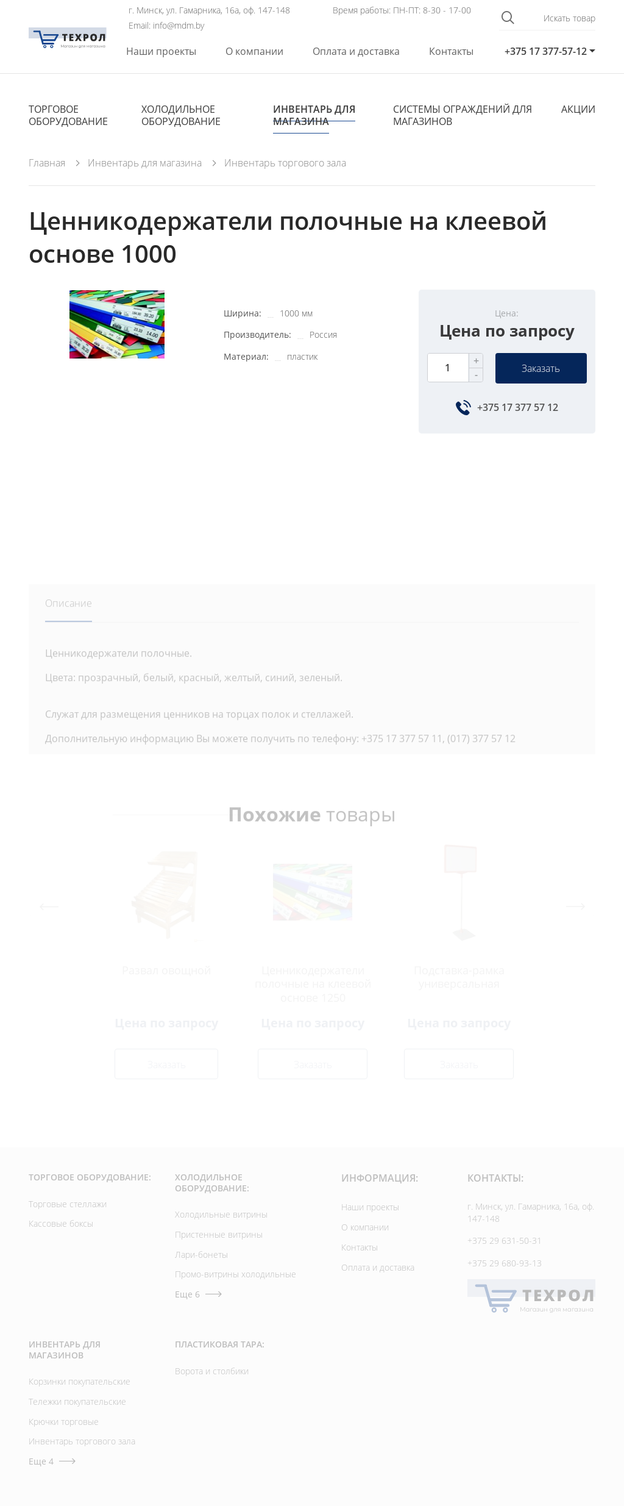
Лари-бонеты (201, 1254)
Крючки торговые (64, 1421)
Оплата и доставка (356, 51)
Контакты (451, 51)
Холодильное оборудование (181, 115)
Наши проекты (161, 51)
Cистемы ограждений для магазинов (462, 115)
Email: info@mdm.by (166, 25)
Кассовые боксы (61, 1223)
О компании (254, 51)
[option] (117, 424)
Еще (198, 1294)
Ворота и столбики (212, 1371)
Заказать (541, 368)
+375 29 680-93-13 (504, 1263)
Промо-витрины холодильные (235, 1274)
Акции (578, 109)
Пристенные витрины (219, 1234)
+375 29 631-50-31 (504, 1240)
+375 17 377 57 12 (517, 407)
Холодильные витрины (221, 1214)
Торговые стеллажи (68, 1204)
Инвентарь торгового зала (82, 1441)
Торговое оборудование (68, 115)
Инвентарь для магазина (314, 115)
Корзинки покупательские (79, 1381)
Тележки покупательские (77, 1401)
